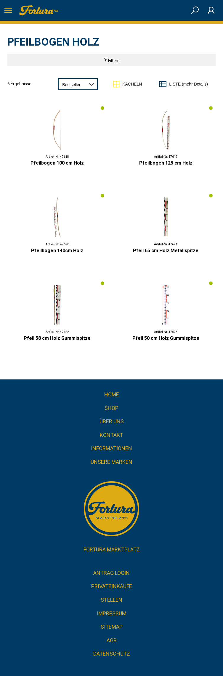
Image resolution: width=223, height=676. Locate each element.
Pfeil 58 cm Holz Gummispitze (57, 338)
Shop (111, 408)
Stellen (111, 600)
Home (111, 394)
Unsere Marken (111, 462)
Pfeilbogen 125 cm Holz (165, 163)
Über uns (112, 421)
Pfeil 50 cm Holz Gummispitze (165, 338)
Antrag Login (111, 573)
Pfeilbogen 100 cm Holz (57, 163)
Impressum (111, 613)
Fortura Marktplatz (112, 549)
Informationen (111, 448)
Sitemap (112, 627)
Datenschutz (111, 654)
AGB (112, 640)
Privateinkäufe (111, 586)
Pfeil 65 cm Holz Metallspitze (165, 250)
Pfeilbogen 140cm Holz (57, 250)
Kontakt (111, 435)
